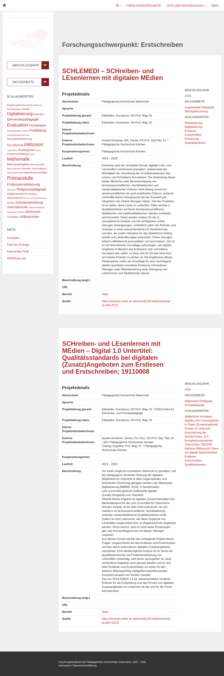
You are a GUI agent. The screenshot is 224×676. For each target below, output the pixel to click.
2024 (188, 389)
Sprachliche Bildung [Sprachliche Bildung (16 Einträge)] (15, 212)
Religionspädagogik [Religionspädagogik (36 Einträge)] (31, 189)
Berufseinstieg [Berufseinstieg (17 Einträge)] (13, 109)
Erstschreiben (193, 134)
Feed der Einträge (18, 244)
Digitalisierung (193, 126)
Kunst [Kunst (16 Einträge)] (38, 150)
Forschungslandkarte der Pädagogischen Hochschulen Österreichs (95, 662)
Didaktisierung (193, 122)
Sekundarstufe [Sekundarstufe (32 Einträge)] (17, 207)
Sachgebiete (30, 82)
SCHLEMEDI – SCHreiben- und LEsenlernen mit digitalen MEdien (112, 74)
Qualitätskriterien (195, 142)
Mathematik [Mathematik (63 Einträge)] (18, 159)
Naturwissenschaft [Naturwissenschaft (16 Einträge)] (15, 173)
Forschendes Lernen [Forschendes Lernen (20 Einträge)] (18, 130)
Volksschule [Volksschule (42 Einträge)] (29, 216)
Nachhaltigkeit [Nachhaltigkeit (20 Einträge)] (39, 168)
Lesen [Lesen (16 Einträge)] (32, 154)
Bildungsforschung (196, 111)
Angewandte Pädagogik (199, 107)
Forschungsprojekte (143, 5)
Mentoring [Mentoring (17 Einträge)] (34, 164)
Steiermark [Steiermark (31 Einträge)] (33, 211)
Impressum (65, 665)
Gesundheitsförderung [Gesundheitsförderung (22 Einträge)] (19, 139)
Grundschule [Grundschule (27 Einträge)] (15, 145)
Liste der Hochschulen (186, 5)
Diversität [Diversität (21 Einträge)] (38, 114)
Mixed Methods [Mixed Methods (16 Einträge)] (13, 169)
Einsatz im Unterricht (198, 428)
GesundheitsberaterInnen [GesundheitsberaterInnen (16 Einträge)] (18, 135)
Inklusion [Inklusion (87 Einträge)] (33, 144)
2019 (188, 95)
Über (215, 5)
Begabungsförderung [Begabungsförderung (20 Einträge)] (18, 105)
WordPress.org (16, 258)
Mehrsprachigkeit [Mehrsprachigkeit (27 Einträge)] (18, 164)
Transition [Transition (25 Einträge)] (13, 216)
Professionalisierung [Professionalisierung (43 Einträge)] (23, 184)
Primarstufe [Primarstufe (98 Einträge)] (20, 178)
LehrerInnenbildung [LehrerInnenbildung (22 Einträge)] (18, 154)
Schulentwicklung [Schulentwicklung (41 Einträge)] (29, 202)
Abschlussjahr (30, 65)
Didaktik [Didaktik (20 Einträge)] (25, 109)
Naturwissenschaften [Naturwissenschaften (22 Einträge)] (35, 172)
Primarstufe (192, 138)
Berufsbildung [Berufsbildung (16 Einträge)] (36, 105)
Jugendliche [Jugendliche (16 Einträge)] (12, 150)
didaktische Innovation (198, 416)
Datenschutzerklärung (85, 665)
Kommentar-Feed (18, 251)
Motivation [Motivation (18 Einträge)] (26, 168)
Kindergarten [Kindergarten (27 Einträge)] (26, 150)
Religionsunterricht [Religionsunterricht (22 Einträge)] (17, 193)
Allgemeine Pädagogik (198, 401)
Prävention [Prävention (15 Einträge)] (11, 190)
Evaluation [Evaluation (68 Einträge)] (17, 124)
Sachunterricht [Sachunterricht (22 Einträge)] (15, 197)
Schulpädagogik (195, 405)
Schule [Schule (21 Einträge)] (11, 202)
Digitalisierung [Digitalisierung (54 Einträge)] (20, 113)
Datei (105, 294)
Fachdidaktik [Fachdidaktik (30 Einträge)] (37, 125)
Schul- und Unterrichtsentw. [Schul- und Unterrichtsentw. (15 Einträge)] (35, 198)
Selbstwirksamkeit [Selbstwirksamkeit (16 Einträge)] (36, 207)
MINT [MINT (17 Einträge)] (42, 164)
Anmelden (13, 238)
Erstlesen (190, 130)
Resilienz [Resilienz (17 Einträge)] (33, 194)
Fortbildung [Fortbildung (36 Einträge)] (37, 130)
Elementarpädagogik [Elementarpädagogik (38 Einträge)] (23, 119)
